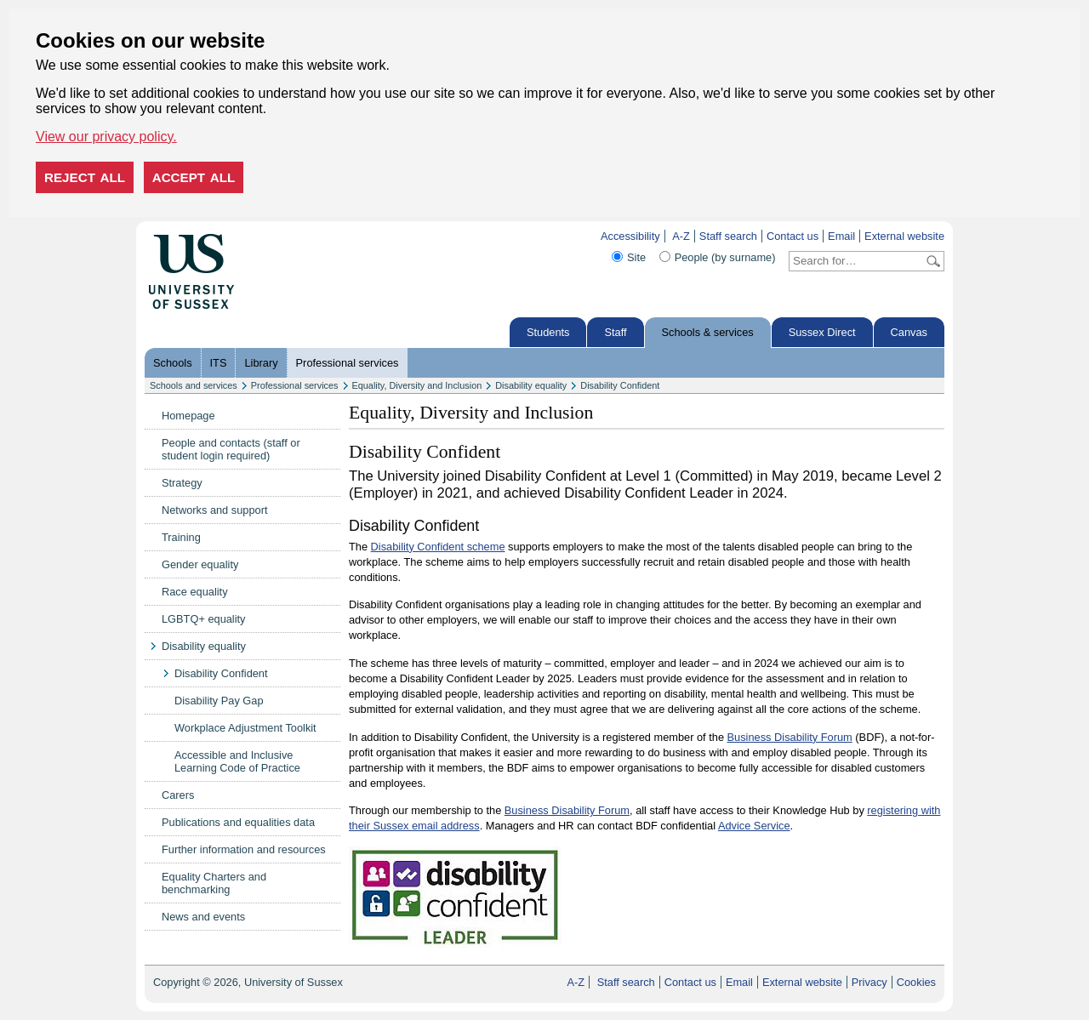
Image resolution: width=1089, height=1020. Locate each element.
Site (636, 257)
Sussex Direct (822, 332)
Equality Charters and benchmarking (214, 883)
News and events (203, 916)
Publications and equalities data (238, 822)
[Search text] (856, 261)
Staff (615, 332)
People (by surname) (725, 257)
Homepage (188, 415)
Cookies (916, 982)
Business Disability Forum (789, 737)
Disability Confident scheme (438, 546)
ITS (218, 362)
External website (904, 236)
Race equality (195, 591)
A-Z (681, 236)
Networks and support (214, 510)
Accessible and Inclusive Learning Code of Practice (237, 761)
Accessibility (630, 236)
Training (181, 537)
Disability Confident (619, 385)
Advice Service (754, 825)
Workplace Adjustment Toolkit (245, 727)
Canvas (909, 332)
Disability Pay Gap (219, 700)
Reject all (84, 177)
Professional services (347, 362)
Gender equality (200, 564)
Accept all (194, 177)
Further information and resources (244, 849)
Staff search (728, 236)
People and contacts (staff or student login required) (231, 449)
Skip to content (270, 236)
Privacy (869, 982)
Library (260, 362)
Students (548, 332)
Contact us (792, 236)
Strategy (182, 482)
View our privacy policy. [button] (106, 136)
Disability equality (531, 385)
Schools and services (193, 385)
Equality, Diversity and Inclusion (417, 385)
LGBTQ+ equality (204, 619)
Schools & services (708, 332)
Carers (178, 795)
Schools (172, 362)
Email (841, 236)
